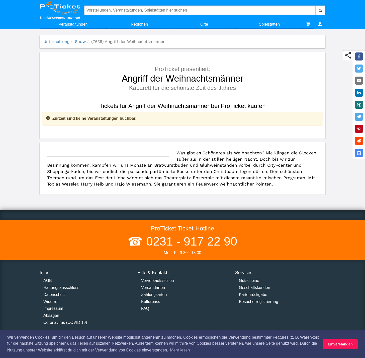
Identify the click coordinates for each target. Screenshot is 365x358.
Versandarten (153, 287)
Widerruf (50, 302)
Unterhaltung (56, 41)
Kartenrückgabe (253, 294)
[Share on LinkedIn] (359, 93)
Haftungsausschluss (61, 287)
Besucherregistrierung (258, 302)
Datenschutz (54, 294)
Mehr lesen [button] (180, 350)
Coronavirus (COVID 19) (65, 322)
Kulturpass (150, 302)
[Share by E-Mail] (359, 81)
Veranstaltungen (73, 24)
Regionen (139, 24)
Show (80, 41)
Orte (204, 24)
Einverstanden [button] (340, 344)
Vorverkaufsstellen (157, 280)
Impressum (53, 308)
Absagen (51, 315)
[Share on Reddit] (359, 141)
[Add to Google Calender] (359, 153)
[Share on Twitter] (359, 69)
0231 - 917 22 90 (190, 241)
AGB (47, 280)
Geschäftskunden (254, 287)
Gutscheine (249, 280)
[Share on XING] (359, 105)
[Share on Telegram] (359, 117)
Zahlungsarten (154, 294)
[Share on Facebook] (359, 56)
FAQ (145, 308)
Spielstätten (269, 24)
